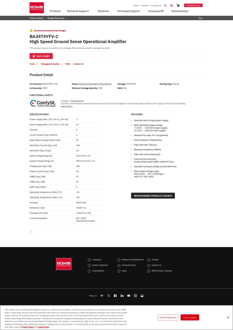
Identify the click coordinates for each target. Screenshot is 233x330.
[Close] (228, 317)
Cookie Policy (43, 327)
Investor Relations (100, 265)
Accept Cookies (190, 317)
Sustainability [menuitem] (179, 11)
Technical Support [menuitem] (78, 11)
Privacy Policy (27, 327)
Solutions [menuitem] (103, 11)
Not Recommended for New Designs (95, 83)
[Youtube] (129, 295)
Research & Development (133, 259)
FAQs (67, 63)
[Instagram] (135, 295)
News (136, 5)
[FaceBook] (115, 295)
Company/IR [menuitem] (156, 11)
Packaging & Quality (51, 63)
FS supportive (77, 100)
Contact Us (156, 5)
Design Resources (56, 17)
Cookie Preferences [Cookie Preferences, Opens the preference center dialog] (167, 317)
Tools (34, 63)
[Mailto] (142, 295)
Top (200, 17)
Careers (145, 5)
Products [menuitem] (55, 11)
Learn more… (67, 105)
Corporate (96, 259)
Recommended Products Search (153, 195)
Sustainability (98, 270)
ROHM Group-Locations (162, 270)
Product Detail (36, 17)
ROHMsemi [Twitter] (109, 295)
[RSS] (102, 295)
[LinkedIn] (122, 295)
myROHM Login (193, 5)
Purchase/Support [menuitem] (128, 11)
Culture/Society (129, 265)
